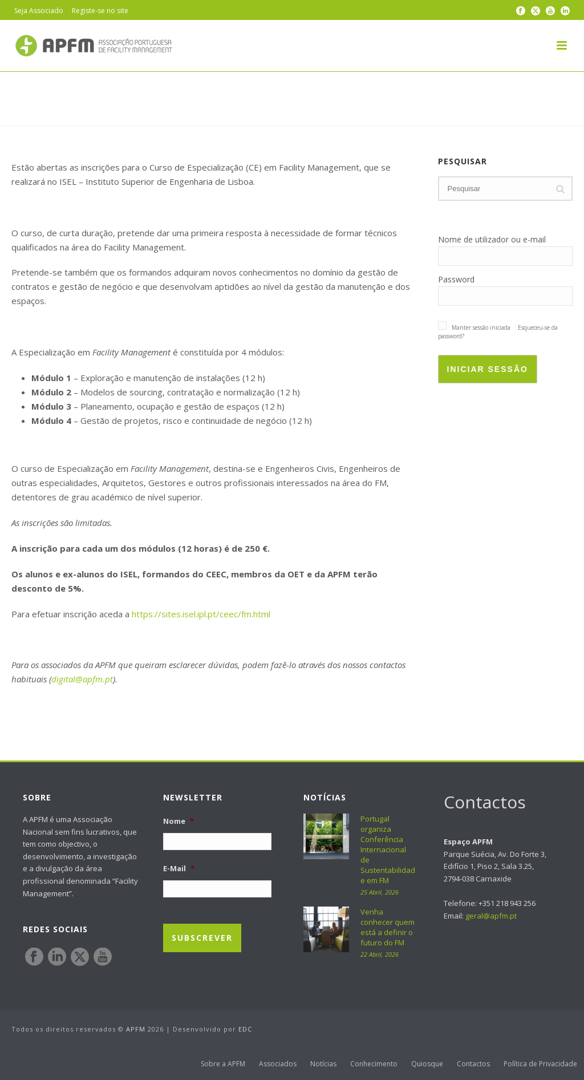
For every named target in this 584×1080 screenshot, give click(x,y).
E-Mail (178, 868)
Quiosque (427, 1064)
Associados (278, 1064)
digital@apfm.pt (82, 679)
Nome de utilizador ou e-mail (492, 239)
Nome (178, 821)
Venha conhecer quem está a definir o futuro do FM (387, 927)
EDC (245, 1029)
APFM (135, 1029)
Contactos (473, 1064)
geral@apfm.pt (491, 916)
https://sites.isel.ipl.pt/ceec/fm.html (201, 614)
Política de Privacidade (540, 1064)
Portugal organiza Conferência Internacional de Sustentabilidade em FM (387, 849)
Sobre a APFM (223, 1064)
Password (456, 279)
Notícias (323, 1064)
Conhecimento (374, 1064)
